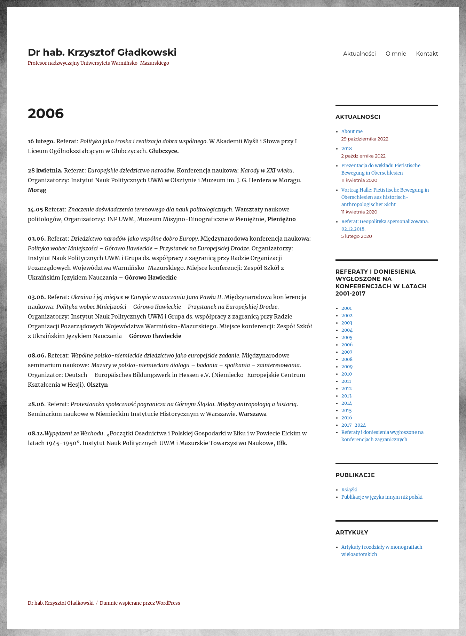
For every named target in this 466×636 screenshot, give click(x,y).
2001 (346, 308)
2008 (347, 359)
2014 (346, 403)
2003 (346, 323)
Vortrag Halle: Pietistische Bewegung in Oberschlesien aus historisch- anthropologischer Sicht (385, 197)
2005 (347, 337)
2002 (347, 316)
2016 (346, 418)
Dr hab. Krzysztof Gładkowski (102, 52)
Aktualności (359, 53)
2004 (347, 330)
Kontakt (427, 53)
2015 (346, 410)
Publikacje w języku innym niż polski (381, 497)
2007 (347, 352)
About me (352, 132)
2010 (346, 374)
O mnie (396, 53)
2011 (346, 381)
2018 (346, 149)
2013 (346, 396)
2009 (347, 367)
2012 (346, 389)
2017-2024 (353, 425)
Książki (349, 490)
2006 (347, 345)
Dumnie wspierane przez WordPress (140, 603)
